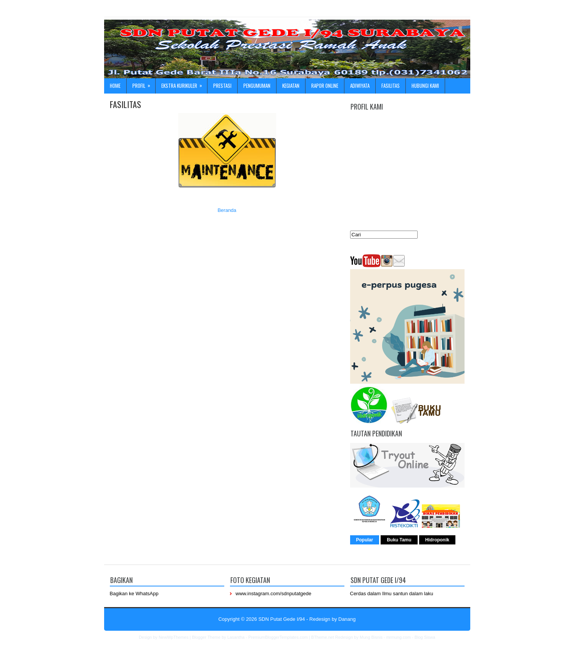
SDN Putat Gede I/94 (281, 619)
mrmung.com (398, 637)
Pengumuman (256, 85)
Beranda (226, 210)
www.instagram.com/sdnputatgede (274, 593)
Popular (364, 540)
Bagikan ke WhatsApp (134, 593)
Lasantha (235, 637)
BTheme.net (322, 637)
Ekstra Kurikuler (184, 83)
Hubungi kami (425, 85)
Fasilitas (390, 85)
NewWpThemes (173, 637)
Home (115, 85)
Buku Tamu (399, 540)
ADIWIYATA (360, 85)
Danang (347, 619)
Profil (143, 83)
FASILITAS (125, 104)
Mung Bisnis (371, 637)
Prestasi (222, 85)
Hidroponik (437, 540)
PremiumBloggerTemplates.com (278, 637)
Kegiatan (290, 85)
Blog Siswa (425, 637)
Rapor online (324, 85)
